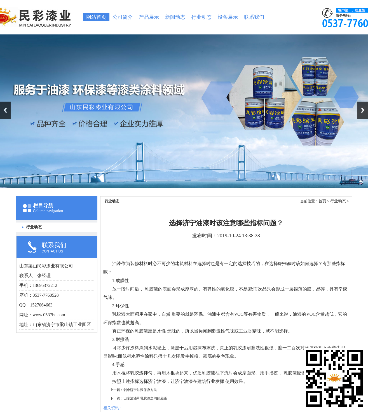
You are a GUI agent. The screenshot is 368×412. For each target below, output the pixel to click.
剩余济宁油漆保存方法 (140, 390)
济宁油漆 (284, 264)
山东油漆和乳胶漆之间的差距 (145, 398)
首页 (322, 201)
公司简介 (122, 17)
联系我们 (254, 17)
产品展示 (149, 17)
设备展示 (228, 17)
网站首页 (96, 17)
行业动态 (201, 17)
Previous (5, 110)
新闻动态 (175, 17)
